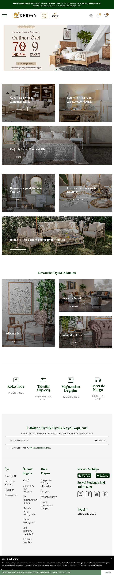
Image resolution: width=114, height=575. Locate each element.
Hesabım (9, 487)
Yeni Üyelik (10, 473)
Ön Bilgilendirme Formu (30, 497)
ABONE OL (100, 438)
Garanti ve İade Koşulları (28, 486)
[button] (54, 67)
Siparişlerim (10, 492)
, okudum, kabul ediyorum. (29, 445)
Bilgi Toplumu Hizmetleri (28, 528)
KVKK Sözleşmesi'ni (19, 445)
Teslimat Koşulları (27, 538)
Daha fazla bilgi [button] (64, 572)
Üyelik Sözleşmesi (29, 519)
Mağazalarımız (48, 494)
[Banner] (28, 100)
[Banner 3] (57, 45)
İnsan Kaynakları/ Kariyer (47, 502)
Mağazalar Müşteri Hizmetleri (46, 480)
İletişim (45, 489)
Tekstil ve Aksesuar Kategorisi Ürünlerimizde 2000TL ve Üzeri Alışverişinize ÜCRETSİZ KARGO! (57, 3)
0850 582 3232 (86, 511)
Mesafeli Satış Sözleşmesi (29, 508)
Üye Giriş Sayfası (9, 481)
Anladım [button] (107, 572)
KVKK (26, 477)
